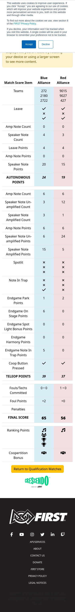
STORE (37, 569)
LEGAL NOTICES (37, 583)
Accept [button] (29, 44)
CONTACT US (37, 555)
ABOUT (37, 548)
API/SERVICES (37, 542)
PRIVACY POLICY (37, 576)
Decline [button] (46, 44)
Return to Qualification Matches (37, 469)
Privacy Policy (24, 23)
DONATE (37, 562)
